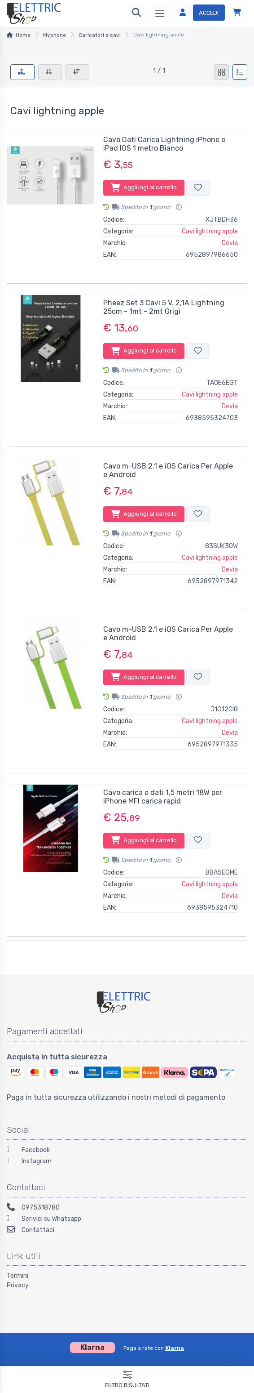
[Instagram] (127, 1162)
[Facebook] (127, 1150)
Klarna (174, 1348)
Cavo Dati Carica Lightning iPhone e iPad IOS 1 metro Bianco (164, 143)
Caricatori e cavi (100, 35)
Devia (230, 243)
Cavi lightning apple (210, 231)
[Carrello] (237, 13)
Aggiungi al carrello (144, 187)
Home (23, 35)
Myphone (54, 35)
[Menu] (160, 13)
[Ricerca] (136, 13)
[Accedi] (198, 13)
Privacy (18, 1285)
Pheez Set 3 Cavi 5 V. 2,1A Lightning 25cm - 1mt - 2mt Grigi (163, 307)
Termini (17, 1276)
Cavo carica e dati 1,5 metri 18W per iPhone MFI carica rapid (162, 796)
